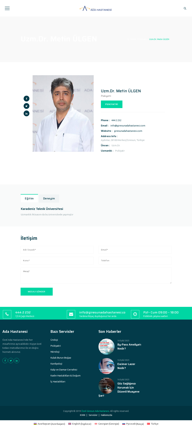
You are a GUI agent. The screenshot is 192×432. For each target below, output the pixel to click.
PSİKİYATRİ (111, 104)
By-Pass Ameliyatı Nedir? (129, 347)
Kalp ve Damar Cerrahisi (63, 369)
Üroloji (54, 339)
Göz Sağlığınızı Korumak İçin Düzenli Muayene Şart (118, 390)
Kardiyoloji (56, 363)
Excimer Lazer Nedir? (126, 366)
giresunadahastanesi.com (128, 131)
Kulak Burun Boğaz (60, 357)
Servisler (93, 415)
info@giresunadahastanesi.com (127, 125)
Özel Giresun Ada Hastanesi (95, 411)
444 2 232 (116, 120)
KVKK (82, 415)
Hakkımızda (106, 415)
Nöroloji (54, 351)
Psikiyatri (55, 345)
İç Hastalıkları (57, 381)
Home (131, 39)
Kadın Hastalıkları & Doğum (65, 375)
